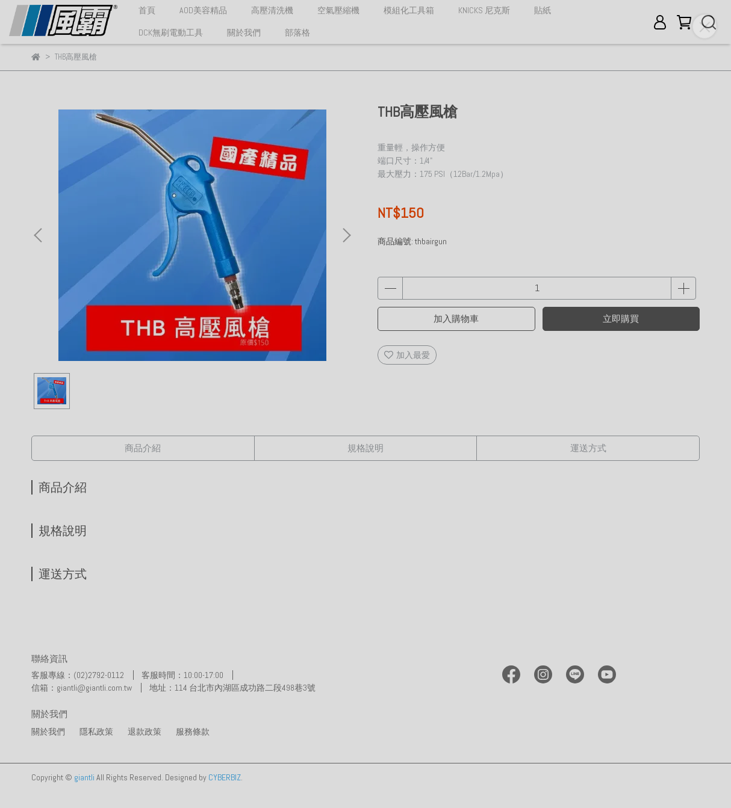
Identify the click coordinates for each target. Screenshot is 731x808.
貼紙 (542, 10)
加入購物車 (456, 318)
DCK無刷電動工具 (170, 32)
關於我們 (244, 32)
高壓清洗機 (272, 10)
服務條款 (193, 731)
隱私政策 (96, 731)
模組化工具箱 (409, 10)
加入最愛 (407, 355)
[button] (346, 235)
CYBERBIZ (224, 777)
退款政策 (144, 731)
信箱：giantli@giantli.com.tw (81, 687)
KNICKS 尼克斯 (484, 10)
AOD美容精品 (203, 10)
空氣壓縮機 (338, 10)
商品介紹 (143, 448)
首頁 (146, 10)
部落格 (297, 32)
